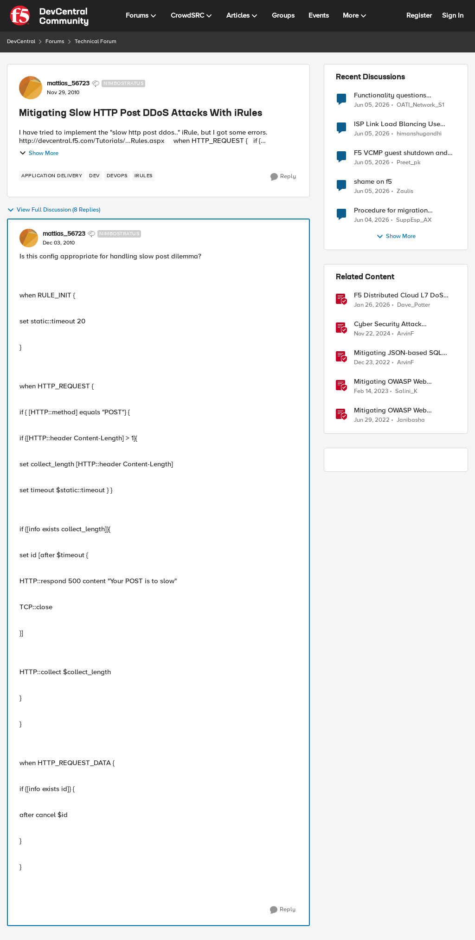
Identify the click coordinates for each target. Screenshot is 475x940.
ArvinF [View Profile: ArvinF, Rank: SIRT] (405, 333)
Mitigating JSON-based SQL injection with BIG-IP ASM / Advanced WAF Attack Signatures (398, 353)
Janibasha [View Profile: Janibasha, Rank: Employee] (411, 420)
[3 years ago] (372, 363)
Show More (38, 153)
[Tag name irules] (143, 176)
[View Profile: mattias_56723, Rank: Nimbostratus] (30, 87)
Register (419, 15)
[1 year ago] (372, 334)
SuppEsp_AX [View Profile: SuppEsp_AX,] (414, 220)
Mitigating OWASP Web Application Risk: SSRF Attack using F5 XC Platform (400, 382)
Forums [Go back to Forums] (54, 41)
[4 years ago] (372, 420)
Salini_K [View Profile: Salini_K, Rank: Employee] (406, 391)
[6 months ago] (372, 305)
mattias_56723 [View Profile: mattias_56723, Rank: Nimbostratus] (68, 83)
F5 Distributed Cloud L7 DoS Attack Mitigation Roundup (398, 295)
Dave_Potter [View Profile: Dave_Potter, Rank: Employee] (413, 305)
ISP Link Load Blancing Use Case (397, 124)
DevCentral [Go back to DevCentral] (21, 41)
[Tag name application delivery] (51, 176)
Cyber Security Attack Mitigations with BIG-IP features (403, 324)
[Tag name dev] (94, 176)
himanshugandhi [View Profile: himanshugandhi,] (419, 133)
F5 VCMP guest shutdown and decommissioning (401, 153)
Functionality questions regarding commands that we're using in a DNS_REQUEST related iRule (403, 95)
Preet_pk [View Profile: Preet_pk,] (409, 162)
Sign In (452, 15)
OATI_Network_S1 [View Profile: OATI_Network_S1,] (420, 104)
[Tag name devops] (117, 176)
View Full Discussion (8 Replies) (53, 210)
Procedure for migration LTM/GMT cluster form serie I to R (402, 210)
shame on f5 (373, 182)
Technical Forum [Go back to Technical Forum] (95, 41)
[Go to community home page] (49, 16)
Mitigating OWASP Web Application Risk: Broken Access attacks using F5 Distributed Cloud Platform (404, 410)
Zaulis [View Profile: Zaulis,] (405, 191)
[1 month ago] (372, 105)
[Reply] (283, 177)
